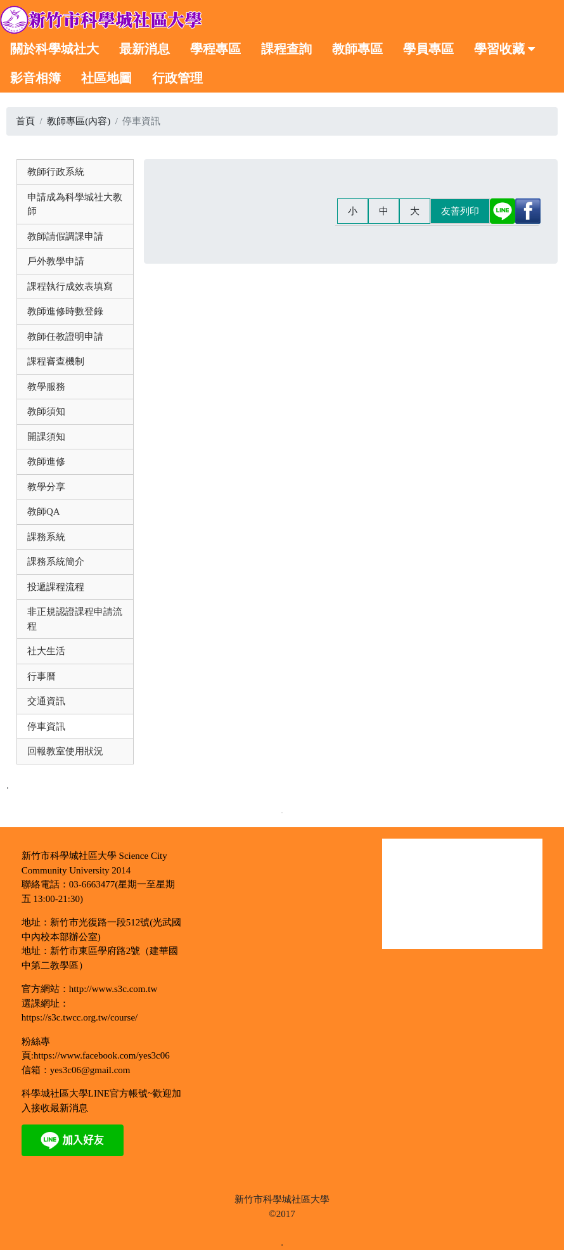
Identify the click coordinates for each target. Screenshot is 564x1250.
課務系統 (46, 537)
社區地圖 (106, 78)
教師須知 (46, 411)
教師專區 (357, 49)
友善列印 (460, 211)
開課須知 (46, 437)
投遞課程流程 (55, 587)
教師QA (43, 511)
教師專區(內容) (78, 121)
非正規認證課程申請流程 (74, 619)
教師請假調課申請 (65, 236)
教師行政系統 (55, 172)
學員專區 (428, 49)
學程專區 (215, 49)
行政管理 (177, 78)
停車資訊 (46, 726)
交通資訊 (46, 701)
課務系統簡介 (55, 562)
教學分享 (46, 487)
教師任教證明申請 (65, 337)
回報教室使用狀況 (65, 751)
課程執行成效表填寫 (70, 286)
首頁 (25, 121)
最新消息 (144, 49)
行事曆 (41, 676)
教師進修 (46, 461)
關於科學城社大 (54, 49)
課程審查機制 (55, 361)
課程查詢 (286, 49)
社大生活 (46, 651)
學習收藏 (504, 49)
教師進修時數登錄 (65, 311)
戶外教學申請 (55, 261)
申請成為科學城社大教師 (74, 204)
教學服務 (46, 387)
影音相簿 (35, 78)
